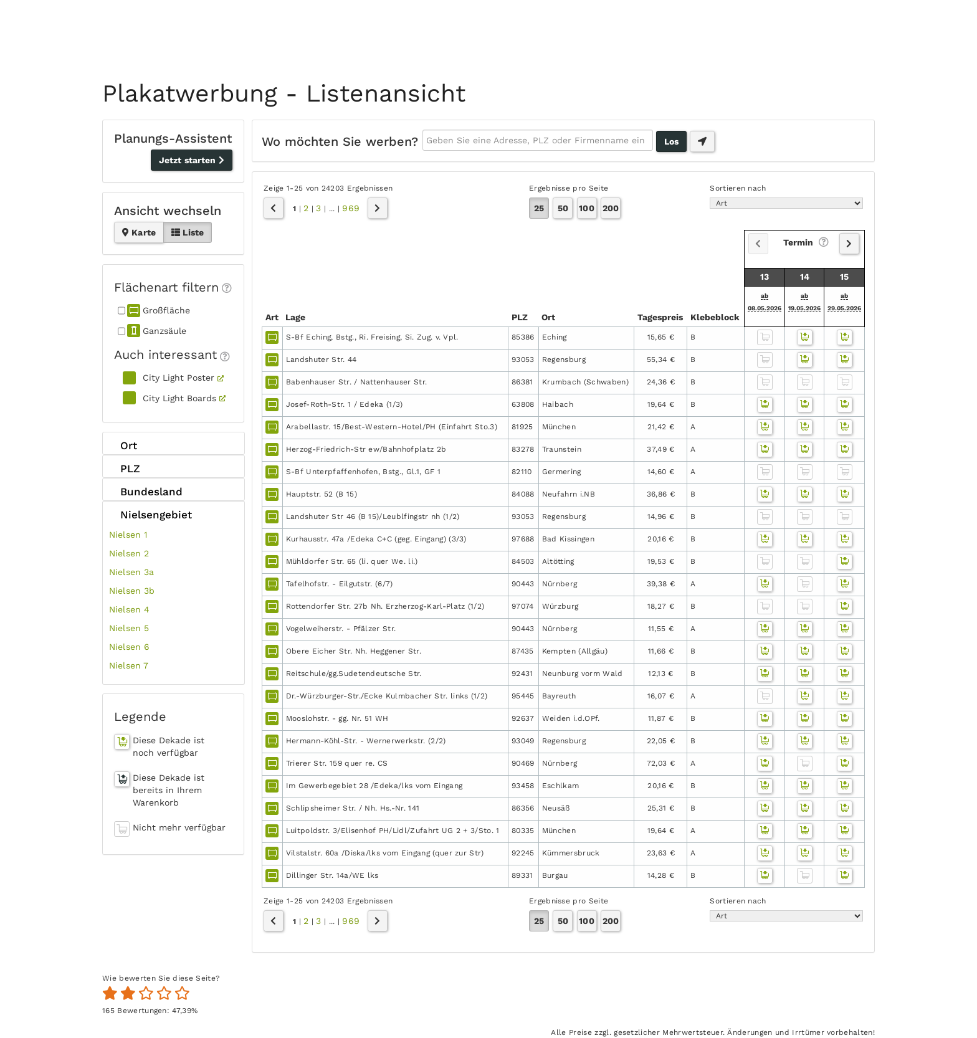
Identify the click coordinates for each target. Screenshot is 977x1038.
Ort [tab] (123, 445)
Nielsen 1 (128, 535)
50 (563, 208)
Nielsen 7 (128, 665)
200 (611, 208)
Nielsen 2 (129, 553)
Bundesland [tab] (145, 491)
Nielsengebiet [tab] (150, 514)
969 (350, 208)
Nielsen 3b (132, 591)
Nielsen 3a (132, 572)
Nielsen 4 (129, 609)
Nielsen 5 (129, 628)
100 (586, 208)
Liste (187, 232)
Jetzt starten (191, 160)
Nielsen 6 (129, 647)
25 (539, 208)
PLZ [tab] (124, 468)
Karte (139, 232)
